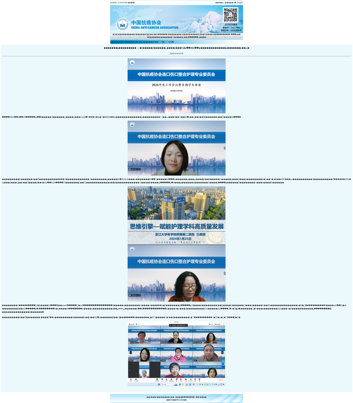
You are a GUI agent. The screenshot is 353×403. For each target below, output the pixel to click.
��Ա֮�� (157, 34)
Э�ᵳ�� (176, 37)
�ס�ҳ (115, 34)
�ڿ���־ (233, 34)
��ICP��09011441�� (176, 400)
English (240, 3)
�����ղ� (230, 3)
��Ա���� (189, 37)
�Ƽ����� (163, 37)
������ (190, 397)
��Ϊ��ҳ (219, 3)
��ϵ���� (201, 397)
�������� (189, 34)
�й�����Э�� (151, 42)
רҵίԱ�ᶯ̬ (171, 42)
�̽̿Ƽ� (149, 37)
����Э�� (133, 34)
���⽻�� (204, 34)
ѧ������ (172, 34)
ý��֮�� (202, 37)
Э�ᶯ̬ (148, 34)
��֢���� (218, 34)
